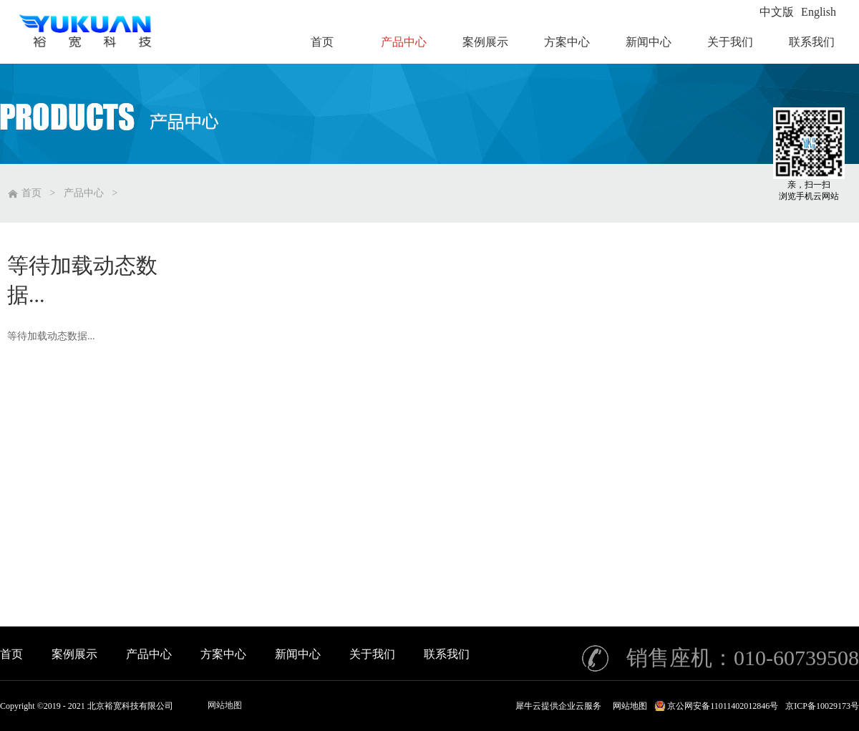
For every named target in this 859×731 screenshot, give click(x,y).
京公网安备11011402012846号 (722, 706)
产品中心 (84, 193)
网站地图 (225, 705)
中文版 (776, 12)
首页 (11, 654)
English (818, 12)
